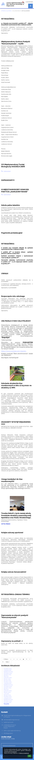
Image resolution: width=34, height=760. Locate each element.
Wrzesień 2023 (8, 701)
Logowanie (29, 2)
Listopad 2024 (7, 683)
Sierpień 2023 (7, 702)
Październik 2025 (8, 671)
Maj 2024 (6, 689)
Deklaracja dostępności (9, 745)
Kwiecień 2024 (8, 690)
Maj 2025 (6, 676)
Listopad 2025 (7, 670)
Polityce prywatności (24, 753)
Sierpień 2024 (7, 688)
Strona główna (6, 11)
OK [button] (29, 756)
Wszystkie (6, 704)
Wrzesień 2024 (8, 686)
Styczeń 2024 (7, 695)
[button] (30, 6)
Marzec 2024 (7, 692)
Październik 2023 (8, 699)
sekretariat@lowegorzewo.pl (11, 719)
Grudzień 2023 (8, 696)
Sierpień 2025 (7, 674)
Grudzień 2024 (8, 682)
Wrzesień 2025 (8, 673)
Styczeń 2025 (7, 680)
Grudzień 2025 (8, 669)
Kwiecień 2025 (8, 677)
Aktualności (25, 11)
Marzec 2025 (7, 679)
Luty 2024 (6, 693)
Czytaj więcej (6, 171)
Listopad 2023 (7, 698)
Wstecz (5, 659)
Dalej (8, 662)
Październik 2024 (8, 685)
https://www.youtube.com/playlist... (14, 351)
